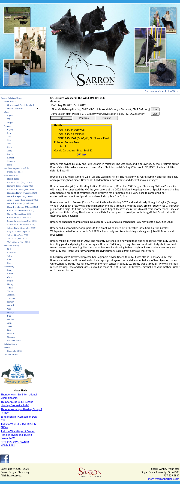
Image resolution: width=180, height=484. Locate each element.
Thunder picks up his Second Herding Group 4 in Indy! (17, 403)
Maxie (10, 154)
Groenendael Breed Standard (20, 105)
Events (7, 347)
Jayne (10, 322)
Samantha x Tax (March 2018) (21, 224)
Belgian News (10, 344)
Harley (10, 284)
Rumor (10, 301)
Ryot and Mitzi (14, 340)
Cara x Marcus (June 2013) (19, 214)
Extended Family (11, 245)
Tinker (10, 287)
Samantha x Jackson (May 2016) (22, 221)
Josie (9, 326)
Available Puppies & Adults (16, 168)
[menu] (19, 226)
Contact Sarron (10, 354)
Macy (10, 270)
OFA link (81, 154)
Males (6, 112)
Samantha (11, 252)
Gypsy (10, 129)
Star (9, 315)
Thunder (11, 298)
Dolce (10, 249)
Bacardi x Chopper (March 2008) (22, 207)
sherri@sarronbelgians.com (163, 478)
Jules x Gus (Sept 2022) (18, 235)
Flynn (10, 115)
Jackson (10, 294)
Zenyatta (11, 161)
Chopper (11, 337)
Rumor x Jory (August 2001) (20, 189)
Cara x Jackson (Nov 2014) (19, 217)
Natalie (10, 319)
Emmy (10, 273)
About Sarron (10, 101)
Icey (9, 133)
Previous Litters (11, 175)
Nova (9, 164)
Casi (9, 308)
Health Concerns (15, 108)
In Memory (9, 266)
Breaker (10, 333)
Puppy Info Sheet (15, 171)
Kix (9, 330)
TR (8, 119)
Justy (9, 150)
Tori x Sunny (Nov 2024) (18, 242)
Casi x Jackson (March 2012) (20, 210)
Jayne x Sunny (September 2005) (22, 200)
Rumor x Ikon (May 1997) (19, 182)
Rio (9, 263)
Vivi (9, 143)
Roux (9, 147)
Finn (9, 259)
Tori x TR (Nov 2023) (17, 238)
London (10, 157)
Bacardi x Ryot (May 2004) (19, 196)
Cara (9, 277)
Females (7, 126)
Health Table (13, 178)
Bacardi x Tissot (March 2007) (21, 203)
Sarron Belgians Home (11, 98)
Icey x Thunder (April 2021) (20, 231)
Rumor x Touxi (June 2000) (20, 185)
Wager (10, 122)
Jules (9, 256)
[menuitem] (19, 98)
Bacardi (10, 305)
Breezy (10, 312)
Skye (9, 140)
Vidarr (10, 291)
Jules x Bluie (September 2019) (21, 228)
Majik (10, 280)
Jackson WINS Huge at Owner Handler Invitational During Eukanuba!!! (18, 435)
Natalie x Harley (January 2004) (22, 192)
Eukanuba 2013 (14, 351)
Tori (9, 136)
